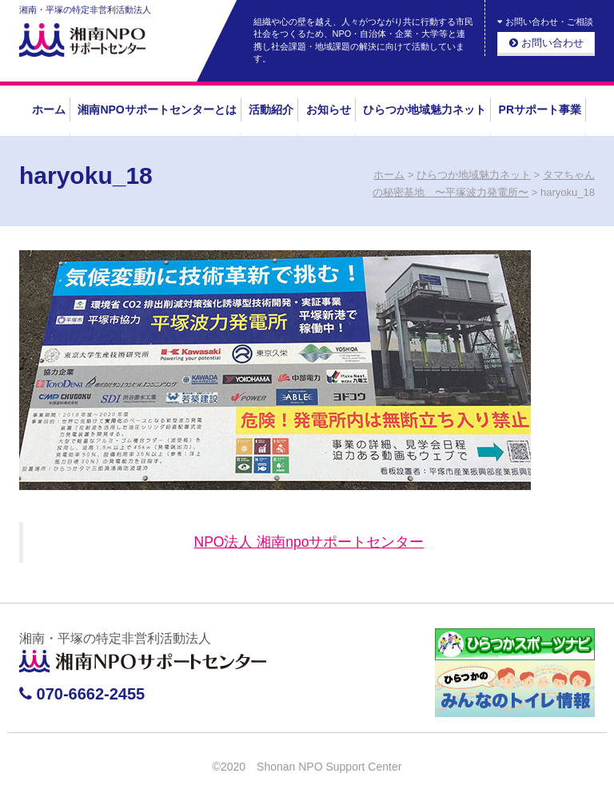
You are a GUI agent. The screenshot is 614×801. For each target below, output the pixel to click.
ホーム (49, 109)
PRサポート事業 (540, 109)
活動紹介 (271, 109)
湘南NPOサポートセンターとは (157, 109)
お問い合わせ (546, 43)
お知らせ (328, 109)
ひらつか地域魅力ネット (424, 109)
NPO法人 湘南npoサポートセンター (309, 542)
